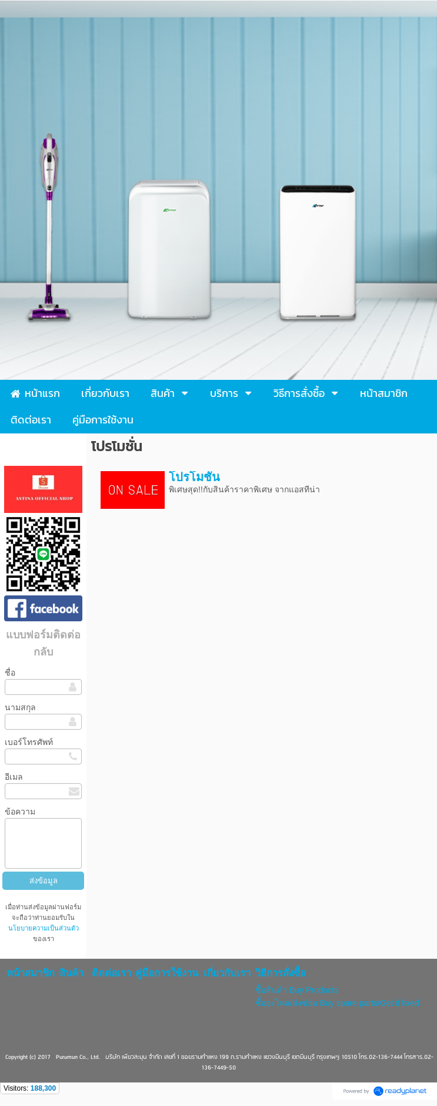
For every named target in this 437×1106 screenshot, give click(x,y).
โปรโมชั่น (194, 477)
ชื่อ (10, 672)
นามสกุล (20, 707)
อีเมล (14, 777)
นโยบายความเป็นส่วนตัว (43, 928)
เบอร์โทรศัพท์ (29, 742)
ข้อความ (20, 811)
